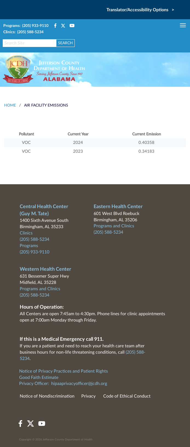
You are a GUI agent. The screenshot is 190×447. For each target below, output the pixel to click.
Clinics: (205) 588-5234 (23, 32)
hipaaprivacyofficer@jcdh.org (79, 383)
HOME (10, 105)
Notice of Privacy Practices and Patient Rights (63, 371)
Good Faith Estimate (38, 377)
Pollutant (26, 134)
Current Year (78, 134)
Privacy (88, 396)
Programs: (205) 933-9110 (25, 26)
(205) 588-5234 (34, 239)
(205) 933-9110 (34, 252)
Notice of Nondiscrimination (47, 396)
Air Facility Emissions (46, 105)
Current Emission (146, 134)
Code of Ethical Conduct (127, 396)
